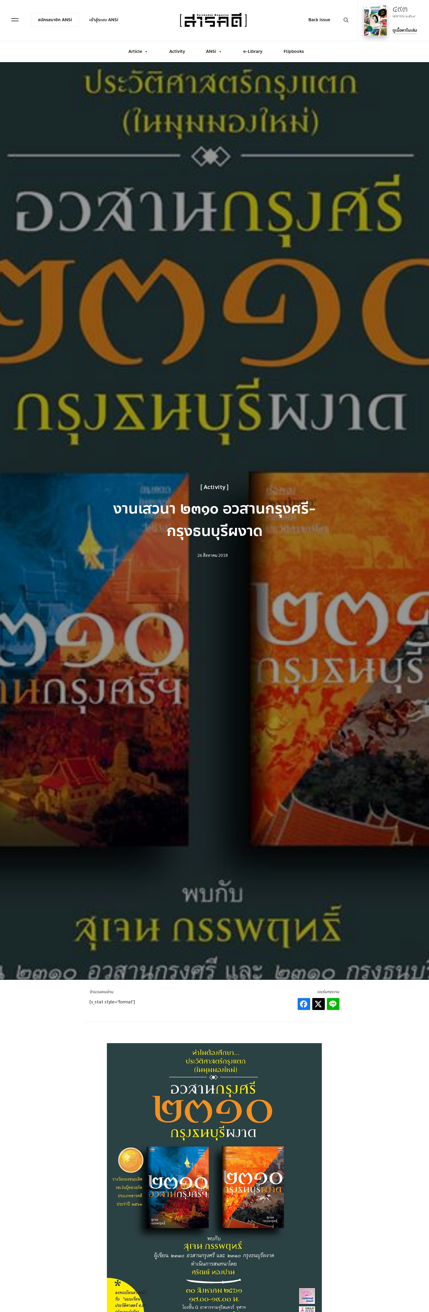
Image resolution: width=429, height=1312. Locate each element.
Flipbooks (294, 51)
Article (138, 51)
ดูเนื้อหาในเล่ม (405, 30)
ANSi (214, 51)
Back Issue (319, 20)
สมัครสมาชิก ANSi (55, 20)
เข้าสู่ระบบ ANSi (103, 20)
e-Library (252, 51)
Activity (177, 51)
